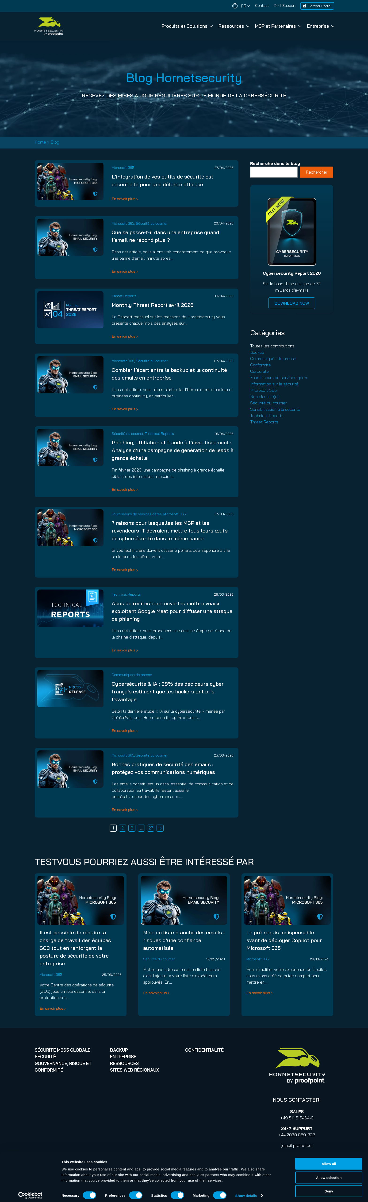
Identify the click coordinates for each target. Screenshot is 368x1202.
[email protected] (297, 1145)
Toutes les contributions (272, 346)
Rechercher (316, 172)
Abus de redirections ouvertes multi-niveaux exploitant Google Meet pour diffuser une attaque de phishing (172, 611)
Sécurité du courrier (152, 223)
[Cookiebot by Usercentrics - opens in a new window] (30, 1192)
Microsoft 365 (123, 167)
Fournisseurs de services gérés (137, 514)
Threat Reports (124, 296)
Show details (246, 1193)
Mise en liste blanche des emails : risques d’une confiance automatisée (184, 940)
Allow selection (328, 1175)
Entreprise (320, 26)
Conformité (260, 365)
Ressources (233, 26)
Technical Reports (159, 433)
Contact (262, 5)
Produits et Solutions (187, 26)
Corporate (259, 371)
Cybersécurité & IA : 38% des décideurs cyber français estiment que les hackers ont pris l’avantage (168, 692)
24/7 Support (285, 5)
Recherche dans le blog (275, 163)
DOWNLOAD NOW (292, 303)
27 (151, 828)
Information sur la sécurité (274, 384)
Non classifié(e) (264, 396)
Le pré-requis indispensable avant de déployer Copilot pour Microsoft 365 (284, 940)
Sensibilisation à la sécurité (275, 409)
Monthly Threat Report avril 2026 (152, 305)
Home (40, 142)
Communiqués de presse (132, 675)
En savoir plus (123, 198)
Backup (257, 352)
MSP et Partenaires (278, 26)
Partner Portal (319, 6)
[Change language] (241, 6)
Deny (329, 1188)
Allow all (329, 1161)
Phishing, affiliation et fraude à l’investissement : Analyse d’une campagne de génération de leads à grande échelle (173, 450)
